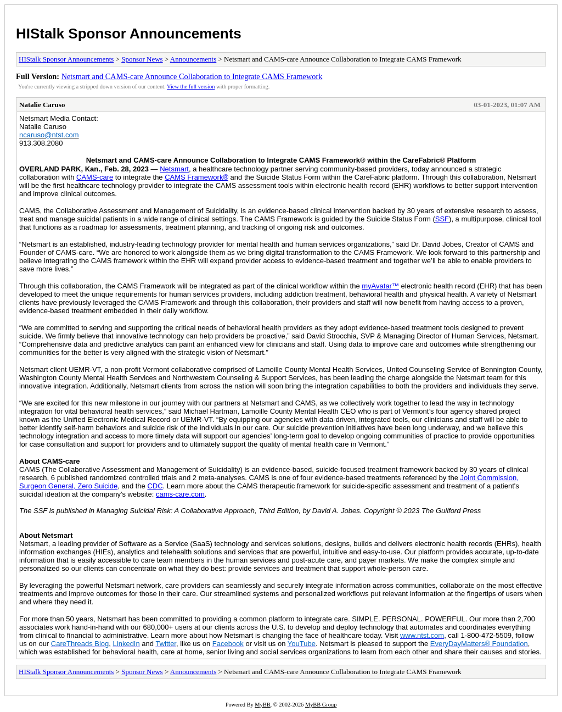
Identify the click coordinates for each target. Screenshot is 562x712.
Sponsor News (141, 59)
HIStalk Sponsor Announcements (128, 33)
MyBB (262, 705)
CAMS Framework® (196, 177)
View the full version (191, 87)
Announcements (193, 59)
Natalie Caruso (42, 105)
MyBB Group (320, 705)
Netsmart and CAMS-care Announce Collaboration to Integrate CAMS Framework (192, 76)
